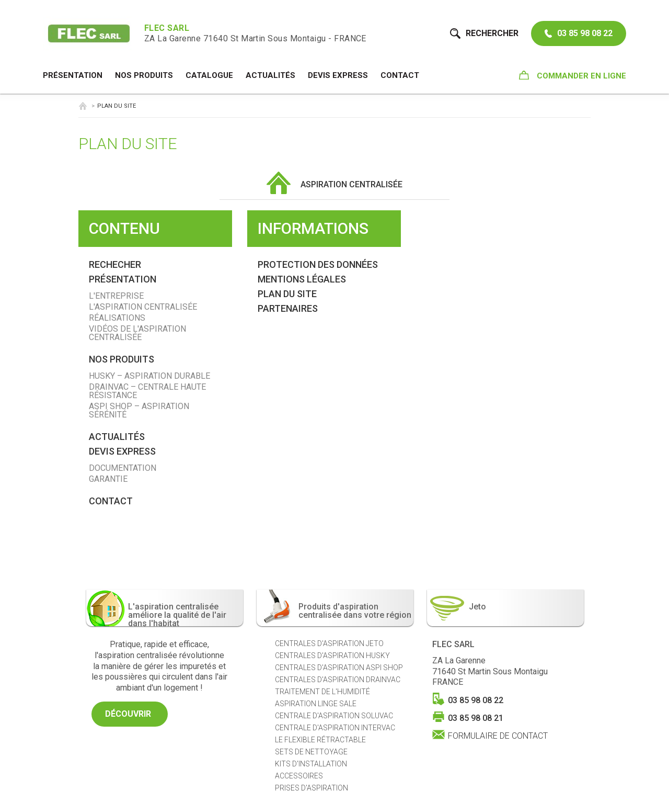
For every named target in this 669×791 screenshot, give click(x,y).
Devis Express (338, 75)
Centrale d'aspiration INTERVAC (335, 728)
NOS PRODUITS (144, 75)
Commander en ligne (572, 76)
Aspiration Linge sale (315, 703)
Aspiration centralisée (334, 184)
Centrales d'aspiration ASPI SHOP (339, 667)
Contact (399, 75)
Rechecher (115, 264)
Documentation (122, 468)
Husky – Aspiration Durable (149, 376)
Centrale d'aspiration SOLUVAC (334, 715)
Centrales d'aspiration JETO (329, 643)
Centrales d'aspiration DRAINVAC (337, 679)
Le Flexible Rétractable (320, 740)
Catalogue (209, 75)
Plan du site (287, 293)
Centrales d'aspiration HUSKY (332, 655)
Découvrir (129, 714)
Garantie (108, 479)
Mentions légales (302, 279)
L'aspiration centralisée (143, 307)
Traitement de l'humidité (322, 691)
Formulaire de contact (498, 735)
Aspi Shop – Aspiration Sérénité (139, 410)
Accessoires (299, 776)
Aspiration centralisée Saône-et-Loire (82, 106)
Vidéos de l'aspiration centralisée (137, 333)
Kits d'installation (311, 764)
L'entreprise (116, 296)
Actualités (270, 75)
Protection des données (318, 264)
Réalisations (117, 318)
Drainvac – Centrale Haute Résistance (147, 391)
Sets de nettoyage (311, 752)
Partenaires (288, 308)
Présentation (72, 75)
